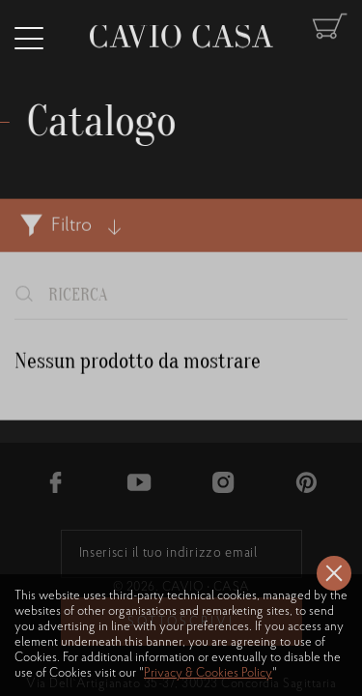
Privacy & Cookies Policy (208, 673)
